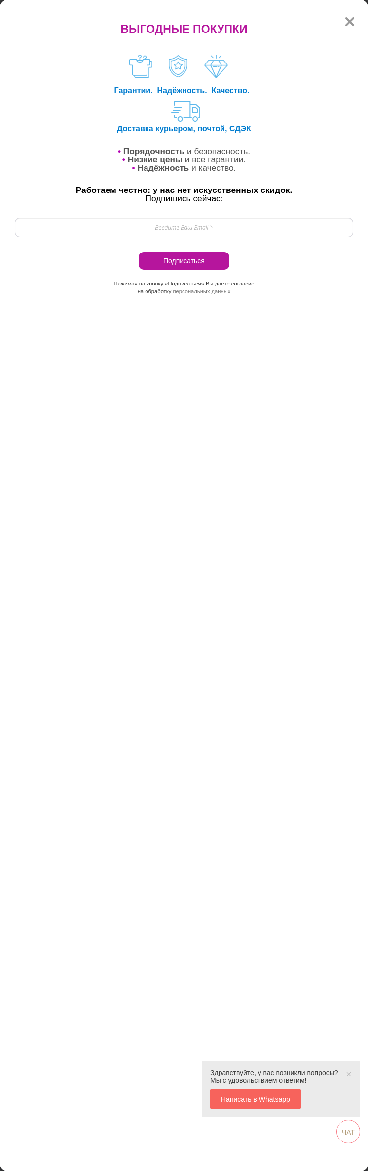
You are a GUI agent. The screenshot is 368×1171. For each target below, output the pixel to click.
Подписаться (184, 261)
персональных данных (201, 291)
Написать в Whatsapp (255, 1099)
